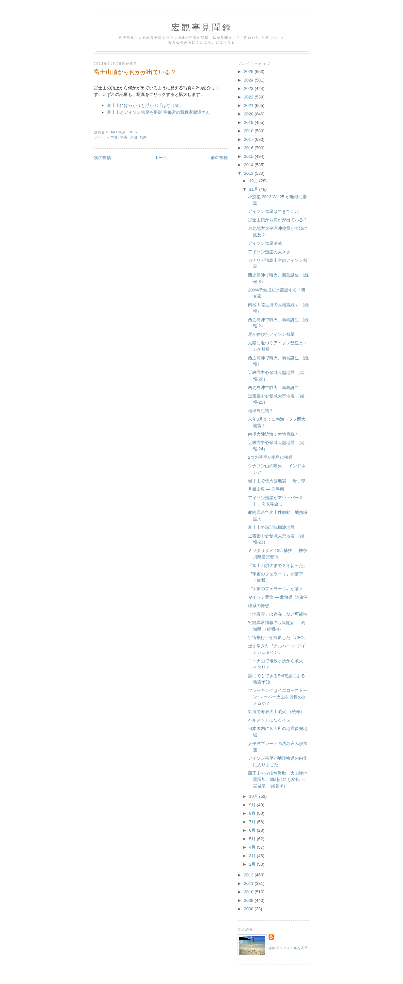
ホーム (160, 157)
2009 (249, 900)
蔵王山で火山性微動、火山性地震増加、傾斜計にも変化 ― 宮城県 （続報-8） (277, 779)
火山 (133, 137)
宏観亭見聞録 (201, 27)
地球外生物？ (260, 410)
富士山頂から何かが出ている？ (277, 219)
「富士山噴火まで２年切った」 (277, 565)
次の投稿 (102, 157)
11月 (254, 189)
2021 (249, 105)
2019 (249, 122)
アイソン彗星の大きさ (269, 251)
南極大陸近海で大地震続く (273, 434)
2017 (249, 139)
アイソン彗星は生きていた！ (275, 211)
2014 (249, 164)
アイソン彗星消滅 (265, 243)
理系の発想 (258, 605)
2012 (249, 874)
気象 (143, 137)
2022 (249, 97)
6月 (253, 830)
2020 (249, 114)
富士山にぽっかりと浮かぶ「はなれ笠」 (145, 105)
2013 (249, 173)
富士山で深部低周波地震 (271, 527)
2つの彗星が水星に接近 (270, 457)
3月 (253, 855)
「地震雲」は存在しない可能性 (277, 614)
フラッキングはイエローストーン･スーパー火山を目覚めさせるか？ (277, 697)
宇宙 (124, 137)
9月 (253, 804)
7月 (253, 821)
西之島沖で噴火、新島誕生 (273, 387)
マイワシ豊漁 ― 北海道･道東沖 (278, 597)
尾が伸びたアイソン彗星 (271, 334)
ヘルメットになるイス (269, 720)
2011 (249, 883)
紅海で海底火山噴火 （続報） (276, 711)
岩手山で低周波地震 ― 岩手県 (276, 480)
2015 (249, 156)
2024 (249, 80)
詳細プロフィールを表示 (288, 948)
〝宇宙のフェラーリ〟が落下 (275, 588)
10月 (254, 796)
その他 (112, 137)
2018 (249, 130)
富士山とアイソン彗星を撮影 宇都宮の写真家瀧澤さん (158, 112)
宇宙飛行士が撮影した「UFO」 (278, 637)
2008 (249, 908)
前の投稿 (219, 157)
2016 (249, 147)
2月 (253, 864)
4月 (253, 847)
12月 (254, 180)
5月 (253, 838)
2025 (249, 71)
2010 (249, 891)
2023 (249, 88)
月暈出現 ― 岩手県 (266, 489)
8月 (253, 813)
